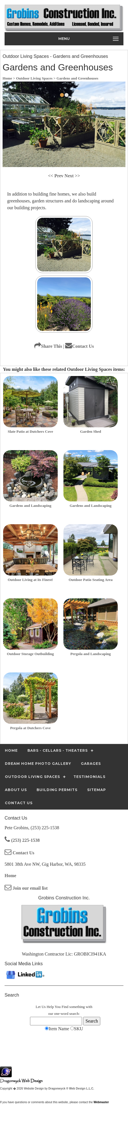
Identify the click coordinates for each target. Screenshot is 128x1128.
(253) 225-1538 (22, 840)
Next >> (72, 175)
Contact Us (79, 346)
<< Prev (56, 175)
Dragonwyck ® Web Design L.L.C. (71, 1088)
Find (65, 1007)
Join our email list (26, 888)
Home (10, 875)
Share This (48, 346)
